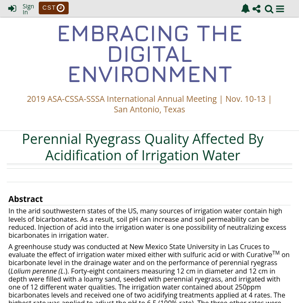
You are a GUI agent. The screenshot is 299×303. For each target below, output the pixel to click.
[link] (245, 8)
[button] (280, 8)
